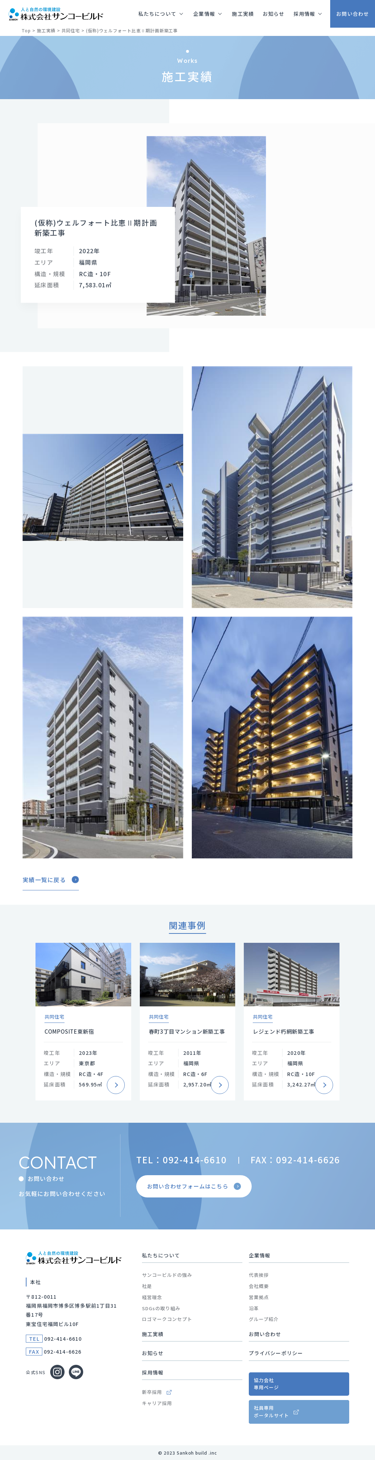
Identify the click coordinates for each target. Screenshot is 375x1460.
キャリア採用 (157, 1403)
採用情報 (152, 1372)
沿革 (254, 1308)
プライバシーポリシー (276, 1353)
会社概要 (259, 1286)
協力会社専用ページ (266, 1384)
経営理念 (152, 1297)
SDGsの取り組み (161, 1308)
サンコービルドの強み (167, 1274)
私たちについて (161, 1255)
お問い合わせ (265, 1334)
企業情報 (259, 1255)
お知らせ (152, 1353)
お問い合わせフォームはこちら (194, 1186)
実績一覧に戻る (51, 880)
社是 (147, 1286)
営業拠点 (259, 1297)
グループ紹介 (264, 1319)
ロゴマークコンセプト (167, 1319)
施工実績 (152, 1334)
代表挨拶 (259, 1274)
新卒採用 (157, 1392)
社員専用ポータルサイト (271, 1411)
